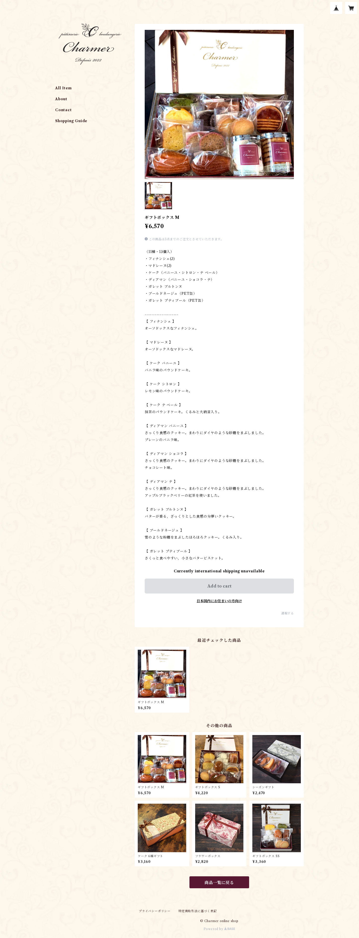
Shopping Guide (71, 121)
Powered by (219, 929)
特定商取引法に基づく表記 (198, 911)
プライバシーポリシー (155, 911)
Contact (63, 110)
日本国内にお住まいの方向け (219, 601)
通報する (287, 613)
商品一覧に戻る (219, 882)
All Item (63, 88)
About (61, 99)
